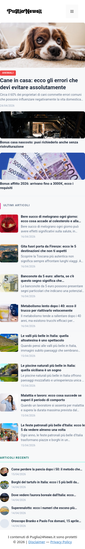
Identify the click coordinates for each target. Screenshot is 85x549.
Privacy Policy (61, 542)
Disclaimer (36, 542)
